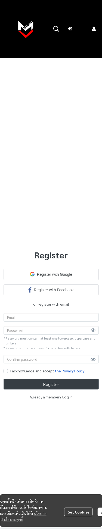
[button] (56, 28)
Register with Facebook (50, 290)
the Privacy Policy (69, 370)
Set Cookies (78, 511)
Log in (67, 396)
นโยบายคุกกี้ (13, 519)
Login (77, 28)
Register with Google (51, 274)
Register (51, 384)
